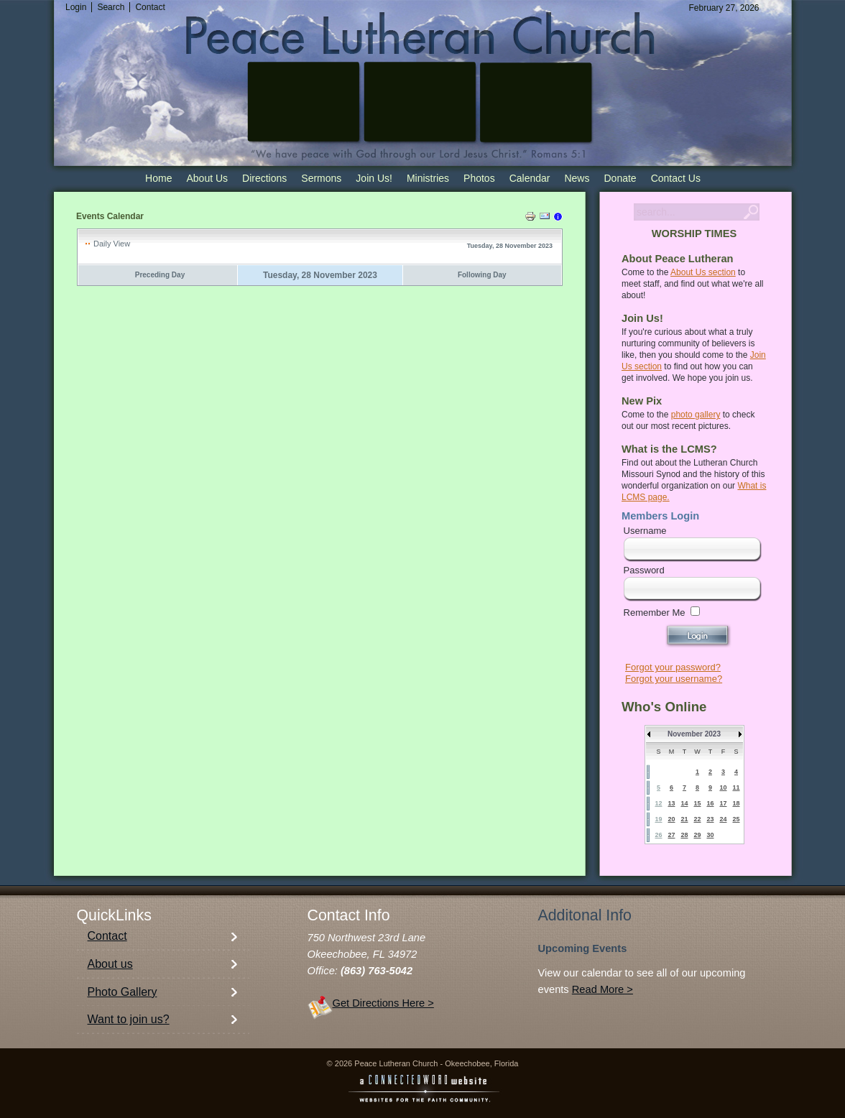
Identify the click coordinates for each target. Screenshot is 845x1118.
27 (671, 835)
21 (684, 819)
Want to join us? (129, 1019)
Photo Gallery (122, 992)
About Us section (703, 272)
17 (722, 803)
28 (684, 835)
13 (671, 803)
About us (110, 964)
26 (658, 835)
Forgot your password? (673, 667)
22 (697, 819)
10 (722, 787)
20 (671, 819)
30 (710, 835)
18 (735, 803)
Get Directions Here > (383, 1003)
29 (697, 835)
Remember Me (654, 612)
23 (710, 819)
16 (710, 803)
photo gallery (696, 415)
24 (722, 819)
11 (735, 787)
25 (735, 819)
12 (658, 803)
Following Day (482, 275)
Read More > (602, 989)
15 (697, 803)
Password (644, 570)
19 (658, 819)
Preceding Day (160, 275)
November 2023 (694, 734)
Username (645, 530)
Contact (107, 936)
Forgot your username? (673, 678)
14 (684, 803)
